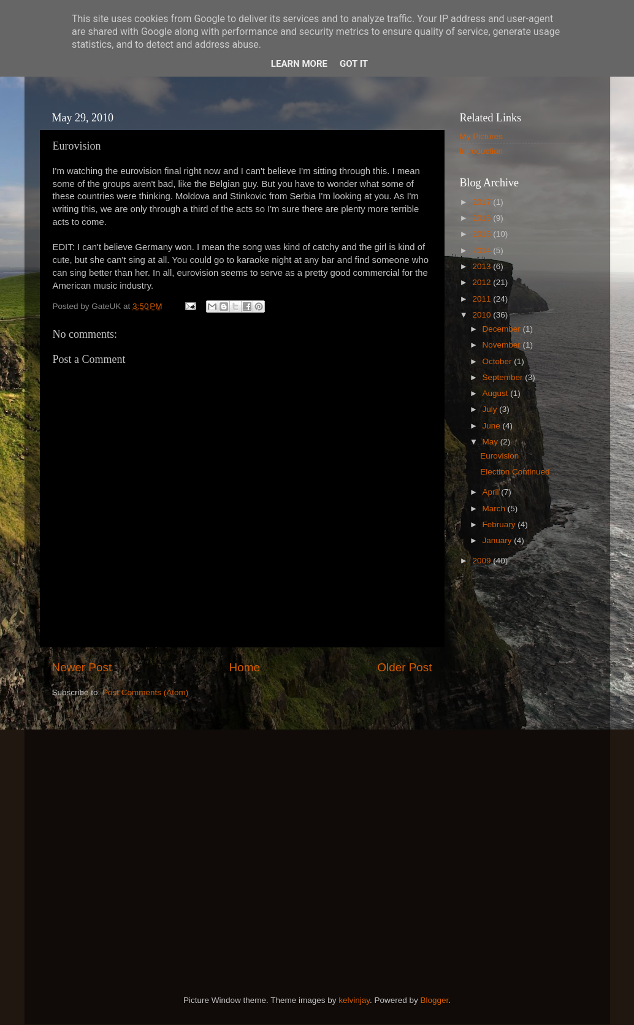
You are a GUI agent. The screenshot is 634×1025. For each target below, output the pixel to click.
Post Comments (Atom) (145, 692)
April (492, 492)
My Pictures (481, 136)
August (497, 393)
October (498, 361)
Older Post (404, 667)
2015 (482, 233)
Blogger (435, 1000)
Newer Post (82, 667)
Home (244, 667)
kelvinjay (354, 1000)
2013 (482, 266)
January (498, 540)
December (503, 328)
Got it (354, 63)
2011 (482, 298)
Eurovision (499, 455)
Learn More (299, 63)
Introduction (481, 151)
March (495, 508)
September (504, 377)
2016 (482, 218)
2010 (482, 314)
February (500, 524)
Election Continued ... (519, 471)
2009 (482, 560)
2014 (482, 250)
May (491, 441)
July (491, 409)
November (503, 344)
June (493, 425)
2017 (482, 202)
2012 (482, 282)
